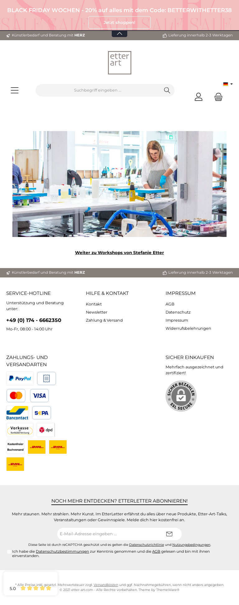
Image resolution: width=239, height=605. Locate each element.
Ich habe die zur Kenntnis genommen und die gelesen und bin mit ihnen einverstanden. (111, 553)
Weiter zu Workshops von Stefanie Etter (119, 252)
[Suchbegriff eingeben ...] (97, 90)
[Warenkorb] (216, 96)
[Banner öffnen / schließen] (119, 29)
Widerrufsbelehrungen (188, 328)
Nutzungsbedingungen (191, 545)
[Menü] (14, 90)
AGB (170, 304)
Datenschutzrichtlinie (146, 545)
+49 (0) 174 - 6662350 (33, 320)
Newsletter (96, 312)
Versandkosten (106, 585)
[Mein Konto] (198, 96)
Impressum (181, 293)
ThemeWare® (168, 590)
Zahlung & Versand (104, 320)
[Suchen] (167, 90)
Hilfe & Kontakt (107, 293)
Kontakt (94, 304)
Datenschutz (178, 312)
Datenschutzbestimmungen (62, 551)
